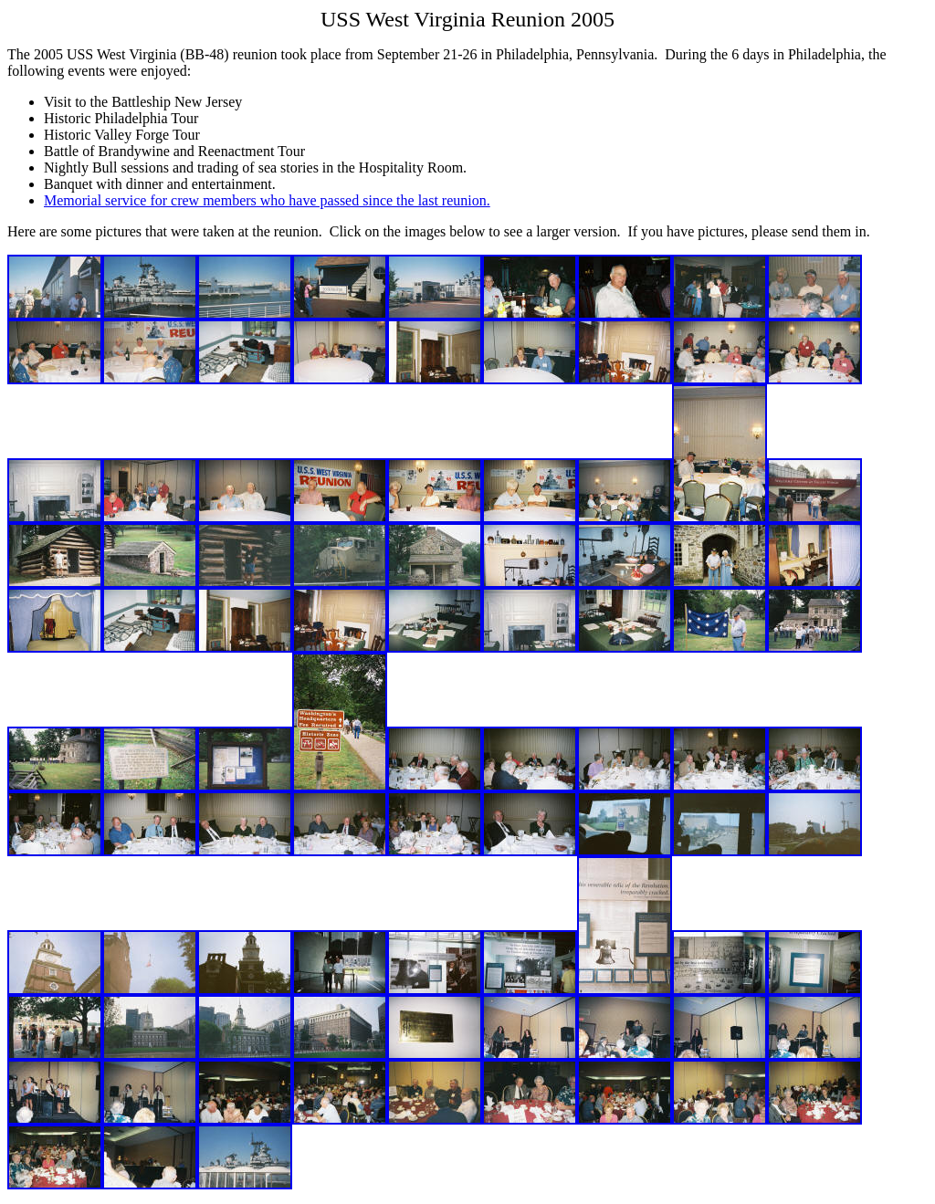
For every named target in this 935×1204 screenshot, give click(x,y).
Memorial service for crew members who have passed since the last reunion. (267, 200)
